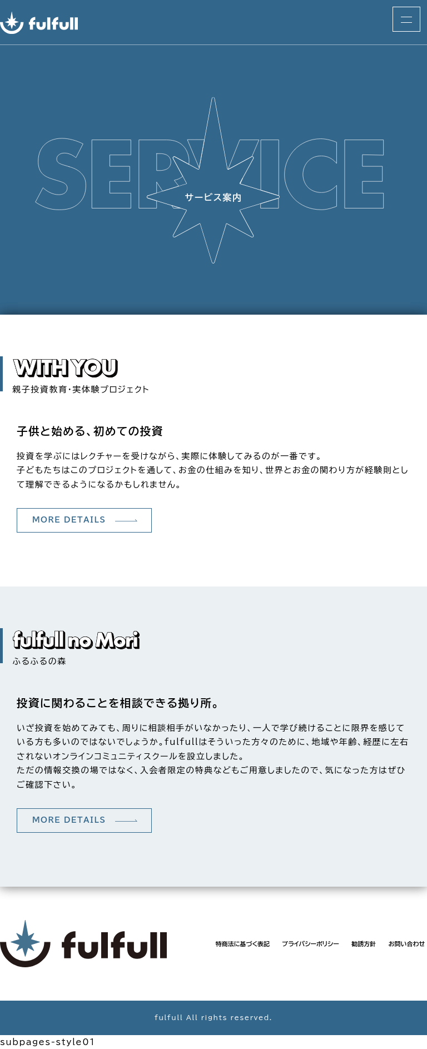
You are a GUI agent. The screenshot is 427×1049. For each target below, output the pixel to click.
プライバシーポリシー (310, 944)
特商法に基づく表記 (243, 944)
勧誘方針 (363, 944)
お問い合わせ (406, 944)
